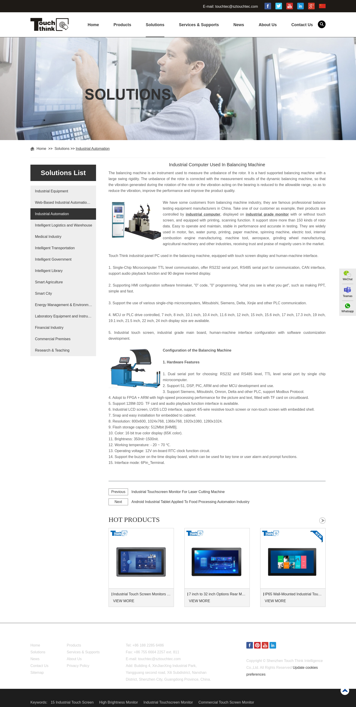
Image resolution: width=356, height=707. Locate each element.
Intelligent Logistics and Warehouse (63, 225)
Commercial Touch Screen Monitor (226, 702)
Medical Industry (48, 237)
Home (93, 25)
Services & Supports (199, 25)
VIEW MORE (123, 601)
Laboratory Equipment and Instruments (63, 316)
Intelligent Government (53, 259)
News (238, 25)
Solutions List (63, 172)
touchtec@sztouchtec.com (236, 6)
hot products (134, 519)
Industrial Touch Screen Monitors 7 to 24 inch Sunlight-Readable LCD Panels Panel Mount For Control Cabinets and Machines (142, 594)
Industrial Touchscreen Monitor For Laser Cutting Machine (178, 492)
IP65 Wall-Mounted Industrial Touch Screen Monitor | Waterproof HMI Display (293, 594)
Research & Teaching (52, 350)
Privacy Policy (78, 666)
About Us (268, 25)
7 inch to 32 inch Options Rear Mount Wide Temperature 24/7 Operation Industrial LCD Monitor (218, 594)
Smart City (43, 293)
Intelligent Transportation (55, 248)
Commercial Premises (52, 339)
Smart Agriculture (49, 282)
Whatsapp (347, 311)
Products (122, 25)
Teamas (347, 296)
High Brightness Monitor (119, 702)
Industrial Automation (93, 149)
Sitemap (37, 672)
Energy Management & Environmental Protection (63, 305)
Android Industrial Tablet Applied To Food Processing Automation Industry (190, 502)
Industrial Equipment (51, 191)
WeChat (347, 279)
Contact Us (302, 25)
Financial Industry (49, 328)
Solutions (155, 25)
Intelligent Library (49, 271)
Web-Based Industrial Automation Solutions (63, 202)
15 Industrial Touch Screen (73, 702)
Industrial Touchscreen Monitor (168, 702)
